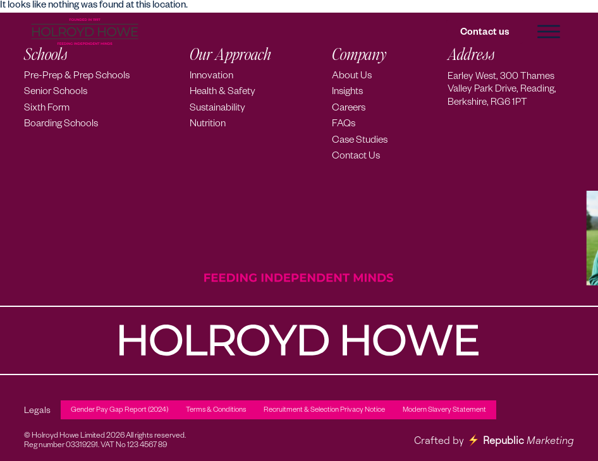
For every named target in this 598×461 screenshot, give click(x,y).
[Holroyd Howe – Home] (84, 31)
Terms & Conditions (216, 411)
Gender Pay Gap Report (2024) (119, 411)
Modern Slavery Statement (444, 411)
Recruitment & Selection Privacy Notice (324, 411)
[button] (548, 31)
